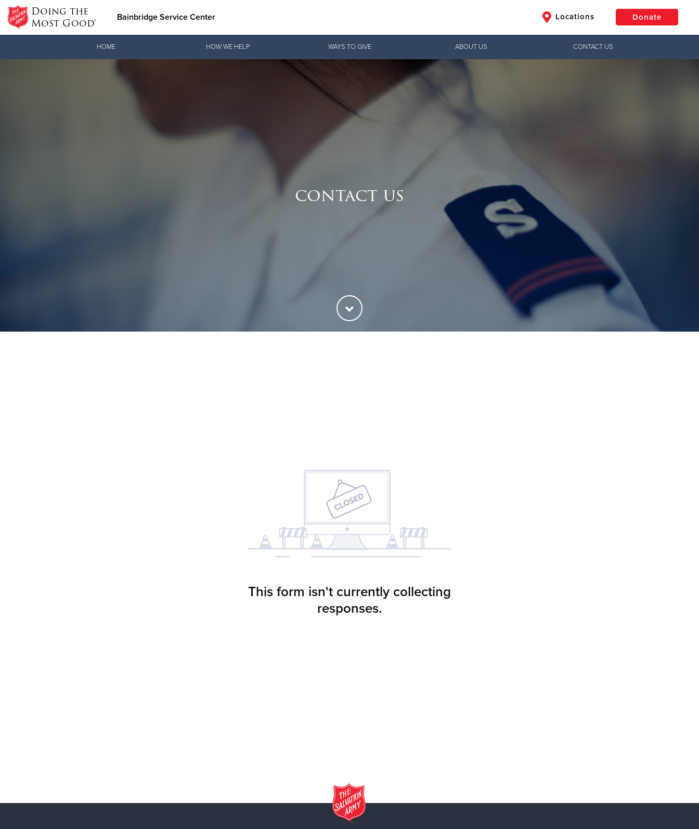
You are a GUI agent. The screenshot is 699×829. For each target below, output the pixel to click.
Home (106, 47)
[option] (349, 195)
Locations (568, 17)
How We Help (228, 47)
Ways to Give (349, 47)
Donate (647, 17)
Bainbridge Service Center (166, 17)
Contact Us (593, 47)
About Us (471, 47)
